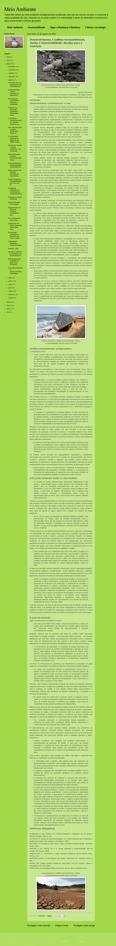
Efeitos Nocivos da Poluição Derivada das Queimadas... (14, 173)
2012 (9, 312)
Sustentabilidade (36, 27)
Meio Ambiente (20, 9)
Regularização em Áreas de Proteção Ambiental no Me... (14, 211)
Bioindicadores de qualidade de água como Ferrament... (14, 261)
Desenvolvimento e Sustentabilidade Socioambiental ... (15, 165)
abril (10, 288)
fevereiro (11, 294)
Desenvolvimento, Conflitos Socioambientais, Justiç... (15, 157)
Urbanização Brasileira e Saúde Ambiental (15, 243)
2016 (9, 64)
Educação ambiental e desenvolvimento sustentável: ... (15, 270)
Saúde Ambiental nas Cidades (14, 203)
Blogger (81, 941)
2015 (9, 302)
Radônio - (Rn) (13, 248)
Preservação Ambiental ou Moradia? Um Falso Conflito (13, 235)
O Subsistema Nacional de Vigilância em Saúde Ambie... (14, 139)
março (10, 291)
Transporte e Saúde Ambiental (15, 198)
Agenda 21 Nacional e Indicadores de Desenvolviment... (15, 253)
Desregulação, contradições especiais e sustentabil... (13, 101)
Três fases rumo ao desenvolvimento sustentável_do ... (15, 84)
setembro (11, 77)
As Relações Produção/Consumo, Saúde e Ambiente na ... (15, 121)
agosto (11, 80)
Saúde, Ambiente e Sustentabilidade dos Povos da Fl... (14, 182)
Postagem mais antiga (84, 925)
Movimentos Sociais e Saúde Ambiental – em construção (15, 148)
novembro (12, 70)
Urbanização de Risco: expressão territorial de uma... (15, 226)
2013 (9, 309)
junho (10, 281)
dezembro (12, 66)
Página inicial (61, 925)
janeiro (11, 298)
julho (10, 278)
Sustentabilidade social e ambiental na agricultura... (14, 92)
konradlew (64, 941)
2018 (9, 57)
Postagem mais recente (38, 925)
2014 (9, 305)
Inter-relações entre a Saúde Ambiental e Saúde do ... (15, 130)
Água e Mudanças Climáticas (65, 27)
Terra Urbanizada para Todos (14, 219)
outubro (11, 73)
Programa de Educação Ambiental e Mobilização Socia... (13, 111)
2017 (9, 60)
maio (10, 284)
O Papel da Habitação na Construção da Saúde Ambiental (15, 191)
